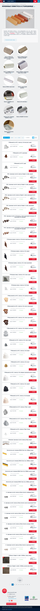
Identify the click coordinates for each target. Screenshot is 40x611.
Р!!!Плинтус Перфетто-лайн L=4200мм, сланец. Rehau (20, 555)
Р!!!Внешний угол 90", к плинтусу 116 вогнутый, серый (20, 142)
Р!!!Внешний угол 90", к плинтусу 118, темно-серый (20, 340)
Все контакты (4, 591)
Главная (3, 4)
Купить (33, 149)
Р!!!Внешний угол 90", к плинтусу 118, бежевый (20, 395)
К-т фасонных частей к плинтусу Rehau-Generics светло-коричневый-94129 (20, 502)
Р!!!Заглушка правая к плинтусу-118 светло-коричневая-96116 (20, 239)
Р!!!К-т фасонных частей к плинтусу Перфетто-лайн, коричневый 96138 (20, 195)
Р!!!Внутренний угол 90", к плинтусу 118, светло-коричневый (20, 306)
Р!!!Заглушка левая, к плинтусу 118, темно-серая (20, 274)
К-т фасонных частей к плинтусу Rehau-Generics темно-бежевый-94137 (20, 513)
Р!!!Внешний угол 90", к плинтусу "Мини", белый (20, 429)
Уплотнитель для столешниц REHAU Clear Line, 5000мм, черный (20, 460)
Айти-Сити (10, 609)
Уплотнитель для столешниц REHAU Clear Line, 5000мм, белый (20, 450)
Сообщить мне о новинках (11, 603)
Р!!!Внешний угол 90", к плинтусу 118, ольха (20, 362)
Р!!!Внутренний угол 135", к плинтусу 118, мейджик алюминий (20, 328)
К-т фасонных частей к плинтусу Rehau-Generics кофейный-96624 (20, 492)
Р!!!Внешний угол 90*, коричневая (20, 153)
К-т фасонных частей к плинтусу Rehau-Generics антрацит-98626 (20, 523)
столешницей (12, 33)
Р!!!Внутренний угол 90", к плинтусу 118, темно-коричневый (20, 317)
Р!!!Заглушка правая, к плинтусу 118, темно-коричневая (20, 262)
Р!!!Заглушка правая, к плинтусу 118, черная (20, 251)
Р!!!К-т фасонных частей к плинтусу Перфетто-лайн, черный (20, 174)
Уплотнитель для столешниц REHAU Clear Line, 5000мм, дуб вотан (20, 481)
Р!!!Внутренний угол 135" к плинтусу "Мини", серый (20, 407)
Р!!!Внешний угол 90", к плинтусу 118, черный (20, 383)
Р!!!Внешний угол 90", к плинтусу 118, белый (20, 350)
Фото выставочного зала (12, 598)
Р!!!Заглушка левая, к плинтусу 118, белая (20, 285)
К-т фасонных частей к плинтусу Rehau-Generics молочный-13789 (20, 534)
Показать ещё (20, 580)
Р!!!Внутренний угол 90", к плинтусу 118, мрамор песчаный (20, 295)
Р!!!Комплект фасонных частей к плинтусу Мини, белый (20, 439)
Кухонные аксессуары (14, 4)
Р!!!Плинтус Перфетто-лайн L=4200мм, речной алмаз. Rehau (20, 566)
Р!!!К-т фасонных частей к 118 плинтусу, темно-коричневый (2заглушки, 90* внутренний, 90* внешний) (20, 216)
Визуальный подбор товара (10, 39)
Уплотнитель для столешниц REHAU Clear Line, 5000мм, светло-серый (20, 471)
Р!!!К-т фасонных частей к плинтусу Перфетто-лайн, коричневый (20, 184)
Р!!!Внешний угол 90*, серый (20, 163)
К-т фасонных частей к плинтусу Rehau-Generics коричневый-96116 (20, 545)
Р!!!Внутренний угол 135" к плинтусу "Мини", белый (20, 418)
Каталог (8, 4)
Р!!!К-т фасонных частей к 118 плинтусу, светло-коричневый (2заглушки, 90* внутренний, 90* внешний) (20, 228)
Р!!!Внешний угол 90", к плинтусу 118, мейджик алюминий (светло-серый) (20, 372)
